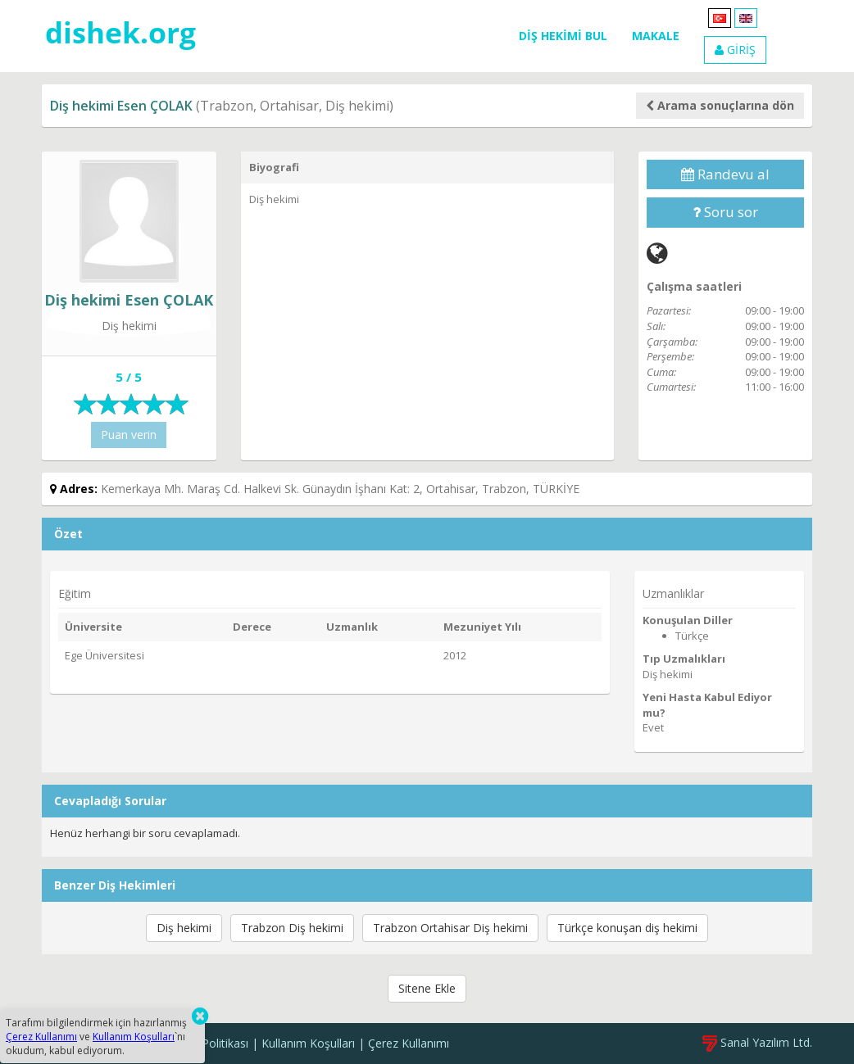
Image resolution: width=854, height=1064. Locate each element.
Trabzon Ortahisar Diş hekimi (450, 927)
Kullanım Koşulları (308, 1043)
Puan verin (129, 434)
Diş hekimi (184, 927)
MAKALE (655, 35)
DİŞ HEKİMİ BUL (563, 35)
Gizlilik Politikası (207, 1043)
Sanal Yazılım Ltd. (757, 1042)
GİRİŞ (735, 49)
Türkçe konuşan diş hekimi (627, 927)
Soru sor (725, 211)
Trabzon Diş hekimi (292, 927)
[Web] (657, 252)
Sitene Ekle (427, 988)
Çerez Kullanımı (408, 1043)
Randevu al (725, 174)
